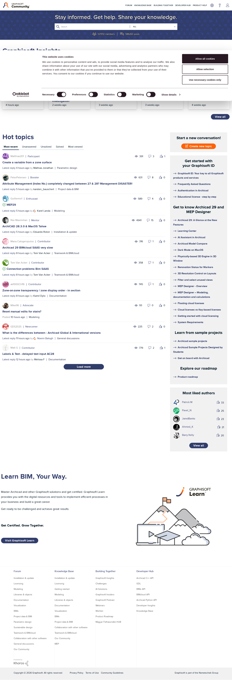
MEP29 (11, 205)
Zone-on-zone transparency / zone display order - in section (41, 290)
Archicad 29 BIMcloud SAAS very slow (27, 247)
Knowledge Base (64, 571)
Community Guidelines (112, 672)
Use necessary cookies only (205, 29)
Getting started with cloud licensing (198, 316)
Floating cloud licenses (191, 303)
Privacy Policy (76, 672)
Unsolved (46, 146)
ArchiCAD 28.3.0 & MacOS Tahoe (24, 226)
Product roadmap (188, 377)
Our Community (21, 649)
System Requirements (190, 322)
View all (220, 117)
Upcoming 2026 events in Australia (23, 92)
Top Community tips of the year (162, 92)
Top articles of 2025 (205, 90)
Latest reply (8, 168)
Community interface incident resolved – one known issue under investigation (67, 96)
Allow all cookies (205, 8)
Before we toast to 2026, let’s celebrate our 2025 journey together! (115, 94)
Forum (17, 571)
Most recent (11, 146)
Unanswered (29, 146)
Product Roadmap (104, 616)
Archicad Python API (146, 600)
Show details (169, 44)
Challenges (101, 583)
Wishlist (99, 611)
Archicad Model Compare (192, 243)
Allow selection (205, 19)
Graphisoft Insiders (105, 594)
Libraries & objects (23, 594)
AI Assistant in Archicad (191, 237)
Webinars (100, 605)
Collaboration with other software (30, 638)
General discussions (68, 338)
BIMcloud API (143, 594)
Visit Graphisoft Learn (19, 540)
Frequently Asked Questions (194, 184)
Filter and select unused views (195, 280)
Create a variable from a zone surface (27, 162)
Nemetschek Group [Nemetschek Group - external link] (208, 672)
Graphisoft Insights (105, 578)
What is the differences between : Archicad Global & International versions (51, 333)
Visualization (20, 605)
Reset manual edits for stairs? (21, 311)
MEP (57, 643)
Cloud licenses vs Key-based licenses (199, 309)
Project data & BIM (68, 189)
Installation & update (65, 232)
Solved (60, 146)
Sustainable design (23, 627)
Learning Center (187, 231)
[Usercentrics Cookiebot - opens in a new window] (21, 44)
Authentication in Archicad (193, 190)
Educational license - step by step (197, 197)
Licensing (18, 583)
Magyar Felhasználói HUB (108, 621)
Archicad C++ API (144, 578)
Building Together (106, 571)
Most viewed (75, 146)
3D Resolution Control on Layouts (197, 273)
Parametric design (67, 168)
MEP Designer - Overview (192, 286)
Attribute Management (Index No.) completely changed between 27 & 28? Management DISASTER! (67, 184)
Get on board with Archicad (193, 358)
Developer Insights (145, 605)
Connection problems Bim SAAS (28, 269)
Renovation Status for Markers (195, 267)
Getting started (62, 589)
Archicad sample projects (192, 341)
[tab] (10, 147)
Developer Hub (145, 571)
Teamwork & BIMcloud (66, 253)
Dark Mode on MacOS (190, 250)
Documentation (58, 296)
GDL (138, 583)
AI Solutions (101, 589)
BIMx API (140, 589)
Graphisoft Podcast (105, 600)
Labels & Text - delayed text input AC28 (28, 354)
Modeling (59, 211)
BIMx (16, 611)
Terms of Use (92, 672)
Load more (84, 367)
